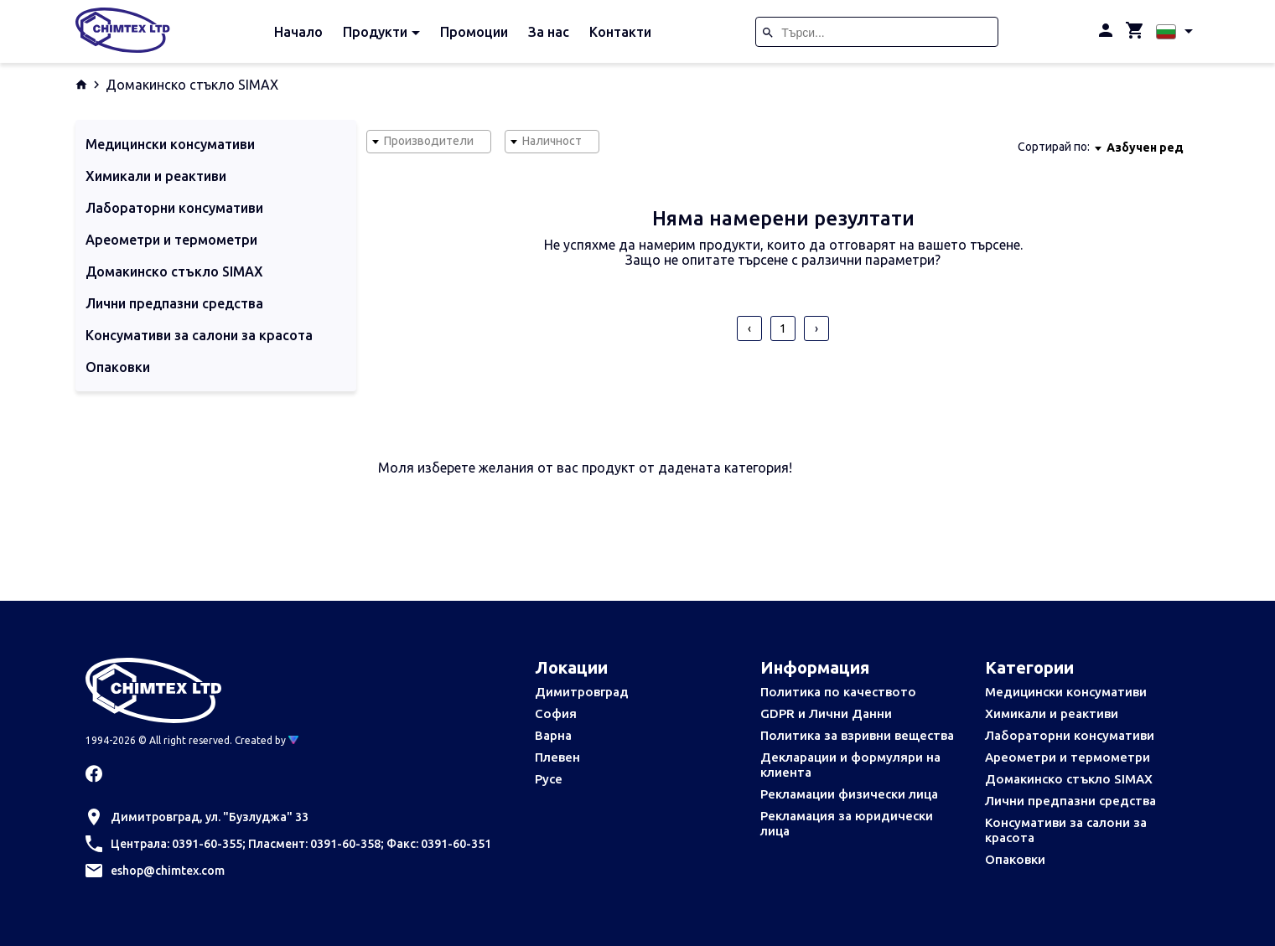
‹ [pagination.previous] (749, 328)
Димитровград (582, 692)
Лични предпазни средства (1070, 801)
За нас (548, 31)
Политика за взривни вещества (857, 735)
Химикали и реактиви (1051, 713)
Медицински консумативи (1066, 692)
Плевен (557, 757)
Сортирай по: (1054, 146)
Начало (298, 31)
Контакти (620, 31)
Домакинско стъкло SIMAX (1069, 779)
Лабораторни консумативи (1069, 735)
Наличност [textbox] (552, 140)
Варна (553, 735)
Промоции (474, 31)
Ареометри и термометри (1067, 757)
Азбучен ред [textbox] (1145, 147)
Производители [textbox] (429, 140)
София (556, 713)
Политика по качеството (838, 692)
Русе (548, 779)
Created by (266, 740)
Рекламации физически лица (849, 794)
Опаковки (1015, 859)
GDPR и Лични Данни (826, 713)
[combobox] (428, 141)
